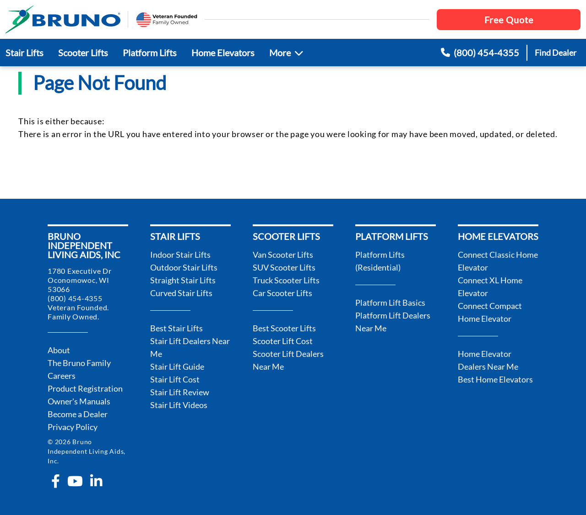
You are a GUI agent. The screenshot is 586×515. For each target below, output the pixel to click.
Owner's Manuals (79, 401)
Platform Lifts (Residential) (380, 261)
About (59, 350)
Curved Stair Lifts (181, 293)
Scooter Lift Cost (283, 341)
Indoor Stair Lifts (180, 255)
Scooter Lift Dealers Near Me (288, 360)
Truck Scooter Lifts (286, 280)
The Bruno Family (79, 363)
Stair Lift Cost (175, 379)
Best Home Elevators (495, 379)
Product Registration (85, 388)
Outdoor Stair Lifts (183, 267)
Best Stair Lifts (176, 328)
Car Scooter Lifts (282, 293)
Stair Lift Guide (177, 366)
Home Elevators (223, 52)
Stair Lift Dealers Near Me (190, 347)
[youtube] (75, 481)
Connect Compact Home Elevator (490, 312)
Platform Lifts (150, 52)
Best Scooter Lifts (284, 328)
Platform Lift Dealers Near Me (392, 321)
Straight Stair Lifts (183, 280)
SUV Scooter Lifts (284, 267)
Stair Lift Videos (178, 405)
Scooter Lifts (83, 52)
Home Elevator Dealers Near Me (488, 360)
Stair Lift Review (179, 392)
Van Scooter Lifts (283, 255)
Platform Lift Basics (390, 302)
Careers (62, 376)
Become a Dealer (78, 414)
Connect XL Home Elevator (490, 286)
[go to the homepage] (62, 19)
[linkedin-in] (96, 481)
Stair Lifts (24, 52)
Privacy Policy (73, 427)
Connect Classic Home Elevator (498, 261)
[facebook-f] (55, 481)
